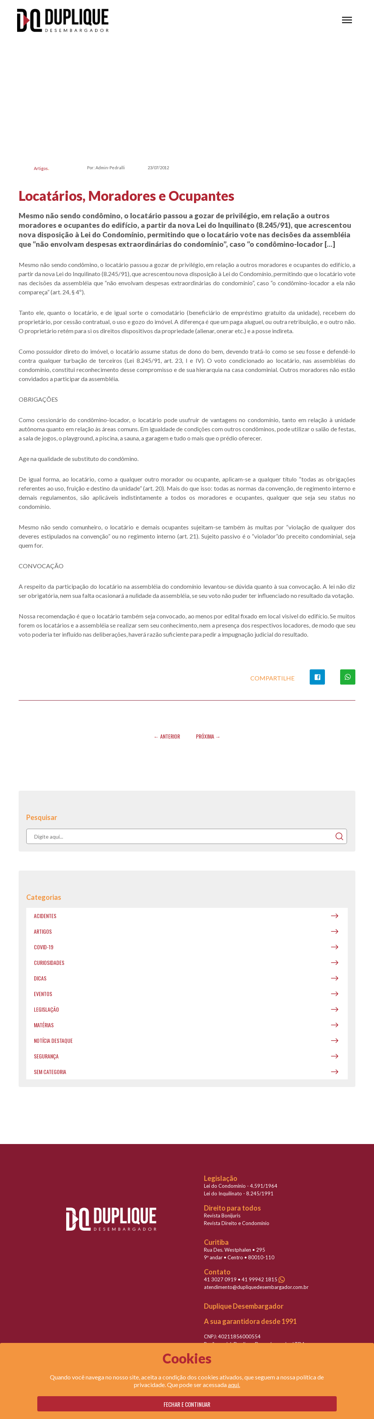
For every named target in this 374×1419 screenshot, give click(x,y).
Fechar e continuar (187, 1404)
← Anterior (167, 736)
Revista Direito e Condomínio (236, 1223)
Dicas (40, 978)
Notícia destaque (53, 1040)
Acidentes (45, 916)
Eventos (43, 994)
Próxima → (208, 736)
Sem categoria (50, 1072)
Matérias (44, 1025)
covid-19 (43, 947)
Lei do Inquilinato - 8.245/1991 (239, 1193)
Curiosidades (49, 962)
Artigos (41, 168)
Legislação (46, 1009)
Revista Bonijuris (222, 1215)
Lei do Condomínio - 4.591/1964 (240, 1186)
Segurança (46, 1056)
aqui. (234, 1384)
